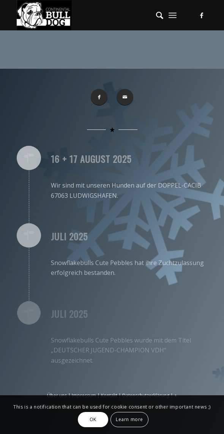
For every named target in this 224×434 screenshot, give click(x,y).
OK (93, 419)
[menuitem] (155, 15)
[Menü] (173, 15)
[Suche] (155, 15)
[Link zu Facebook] (201, 15)
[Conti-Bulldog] (93, 15)
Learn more (129, 419)
